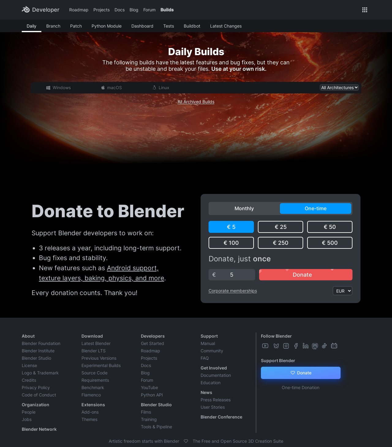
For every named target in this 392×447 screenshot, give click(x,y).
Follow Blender (276, 336)
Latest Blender (96, 343)
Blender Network (39, 429)
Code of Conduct (39, 394)
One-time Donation (300, 387)
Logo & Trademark (40, 372)
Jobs (27, 419)
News (206, 392)
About (28, 336)
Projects (101, 9)
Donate (300, 373)
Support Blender (278, 360)
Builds (167, 9)
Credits (29, 380)
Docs (120, 9)
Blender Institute (38, 350)
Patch (76, 25)
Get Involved (214, 367)
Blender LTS (93, 350)
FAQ (205, 358)
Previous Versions (98, 358)
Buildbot (192, 25)
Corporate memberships (233, 290)
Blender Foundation (41, 343)
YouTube (149, 387)
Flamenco (91, 394)
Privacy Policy (36, 387)
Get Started (152, 343)
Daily (31, 25)
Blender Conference (221, 416)
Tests (168, 25)
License (29, 365)
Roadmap (79, 9)
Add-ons (90, 412)
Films (146, 412)
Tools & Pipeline (156, 426)
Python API (152, 394)
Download (92, 336)
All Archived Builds (196, 101)
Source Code (94, 372)
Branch (53, 25)
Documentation (216, 375)
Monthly (244, 208)
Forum (149, 9)
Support (209, 336)
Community (212, 350)
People (29, 412)
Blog (134, 9)
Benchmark (92, 387)
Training (149, 419)
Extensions (93, 404)
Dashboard (142, 25)
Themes (89, 419)
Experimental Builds (101, 365)
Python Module (107, 25)
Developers (153, 336)
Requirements (95, 380)
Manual (208, 343)
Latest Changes (226, 25)
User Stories (213, 407)
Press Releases (216, 399)
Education (211, 382)
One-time (315, 208)
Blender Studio (36, 358)
